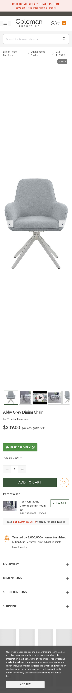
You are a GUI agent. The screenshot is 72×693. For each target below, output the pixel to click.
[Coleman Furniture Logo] (29, 23)
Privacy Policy (17, 672)
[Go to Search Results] (64, 39)
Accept (25, 684)
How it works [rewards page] (19, 547)
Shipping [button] (10, 606)
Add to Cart (29, 482)
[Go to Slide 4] (55, 398)
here (8, 676)
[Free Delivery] (20, 447)
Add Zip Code (13, 457)
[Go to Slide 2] (25, 398)
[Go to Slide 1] (11, 398)
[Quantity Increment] (22, 469)
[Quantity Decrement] (7, 469)
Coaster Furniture (17, 419)
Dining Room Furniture (10, 53)
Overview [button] (11, 564)
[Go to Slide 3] (40, 398)
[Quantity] (14, 469)
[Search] (36, 39)
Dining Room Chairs (38, 53)
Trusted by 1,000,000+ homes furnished (39, 537)
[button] (52, 23)
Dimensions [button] (12, 578)
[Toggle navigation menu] (5, 23)
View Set (59, 503)
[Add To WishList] (64, 482)
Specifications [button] (15, 592)
